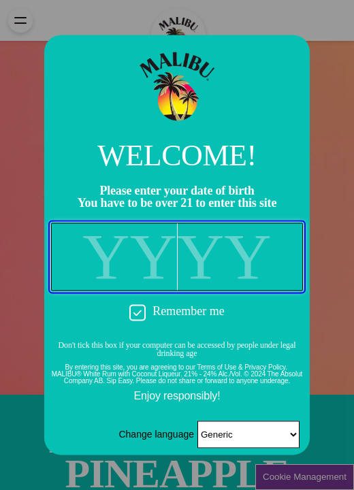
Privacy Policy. (265, 368)
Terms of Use (217, 368)
